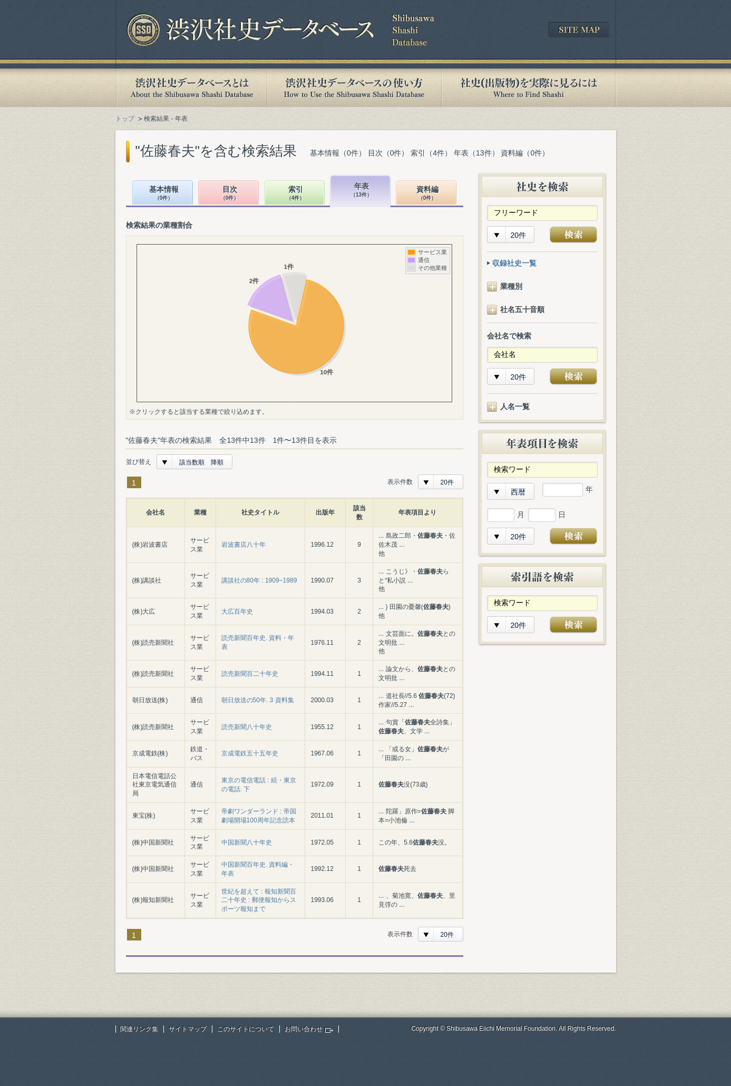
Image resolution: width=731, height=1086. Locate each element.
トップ (124, 118)
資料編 (427, 193)
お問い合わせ (304, 1029)
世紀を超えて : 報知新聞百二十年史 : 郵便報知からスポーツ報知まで (258, 900)
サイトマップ (188, 1029)
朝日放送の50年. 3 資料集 (257, 700)
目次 (229, 193)
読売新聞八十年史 (246, 727)
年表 (361, 190)
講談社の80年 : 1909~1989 (259, 580)
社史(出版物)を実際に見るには (528, 88)
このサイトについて (245, 1029)
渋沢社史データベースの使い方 (354, 88)
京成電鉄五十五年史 (249, 753)
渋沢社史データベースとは (191, 88)
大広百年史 (237, 611)
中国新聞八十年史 (246, 842)
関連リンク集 (139, 1029)
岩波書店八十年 (243, 544)
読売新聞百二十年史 (249, 673)
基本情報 (164, 193)
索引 (295, 193)
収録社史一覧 (514, 263)
